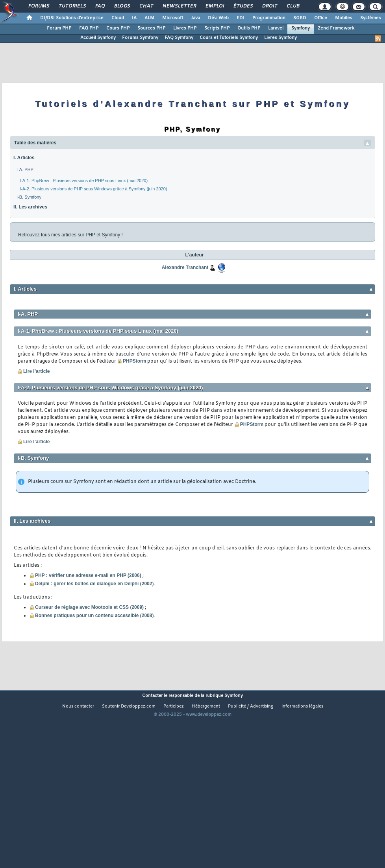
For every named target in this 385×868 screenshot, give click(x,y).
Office (320, 18)
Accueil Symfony (98, 38)
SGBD (299, 18)
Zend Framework (336, 28)
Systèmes (370, 18)
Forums (38, 6)
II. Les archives (30, 207)
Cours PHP (118, 28)
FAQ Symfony (179, 38)
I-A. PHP (25, 169)
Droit (269, 6)
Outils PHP (248, 28)
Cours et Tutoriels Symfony (229, 38)
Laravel (275, 28)
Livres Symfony (280, 38)
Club (292, 6)
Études (242, 6)
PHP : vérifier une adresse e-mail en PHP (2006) (88, 575)
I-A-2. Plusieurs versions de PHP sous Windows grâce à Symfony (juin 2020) (93, 188)
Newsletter (178, 6)
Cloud (117, 18)
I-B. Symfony (29, 197)
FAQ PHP (88, 28)
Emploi (214, 6)
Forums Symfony (140, 38)
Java (195, 18)
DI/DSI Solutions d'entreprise (72, 18)
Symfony (300, 28)
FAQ (99, 6)
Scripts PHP (217, 28)
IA (134, 18)
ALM (149, 18)
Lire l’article (34, 371)
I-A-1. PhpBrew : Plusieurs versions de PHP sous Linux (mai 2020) (84, 180)
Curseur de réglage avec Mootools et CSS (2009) (89, 607)
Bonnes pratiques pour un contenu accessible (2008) (94, 615)
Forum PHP (59, 28)
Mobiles (343, 18)
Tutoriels (71, 6)
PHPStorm (131, 361)
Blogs (121, 6)
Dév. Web (218, 18)
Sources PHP (151, 28)
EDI (240, 18)
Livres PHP (184, 28)
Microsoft (172, 18)
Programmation (268, 18)
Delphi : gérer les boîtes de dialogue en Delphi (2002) (94, 583)
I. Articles (24, 157)
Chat (146, 6)
